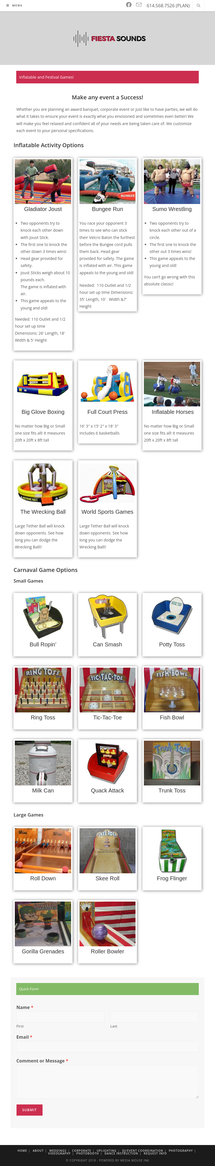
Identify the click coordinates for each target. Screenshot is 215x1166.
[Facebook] (129, 5)
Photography (181, 1151)
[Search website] (198, 6)
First (20, 1026)
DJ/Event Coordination (142, 1151)
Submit (29, 1110)
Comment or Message (42, 1061)
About (38, 1151)
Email (24, 1037)
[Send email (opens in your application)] (139, 5)
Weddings (57, 1151)
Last (113, 1026)
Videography (59, 1153)
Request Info (155, 1153)
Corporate (81, 1151)
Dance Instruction (121, 1153)
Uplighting (107, 1151)
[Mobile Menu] (14, 5)
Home (22, 1151)
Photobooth (87, 1153)
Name (24, 1007)
